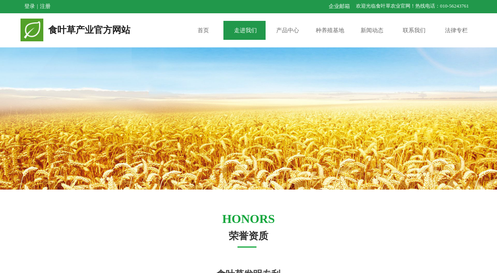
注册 (45, 6)
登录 (29, 6)
